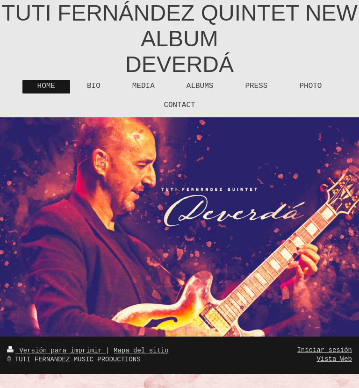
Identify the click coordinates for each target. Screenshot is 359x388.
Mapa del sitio (141, 350)
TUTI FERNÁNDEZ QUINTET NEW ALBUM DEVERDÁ (179, 38)
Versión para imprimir (56, 350)
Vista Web (334, 359)
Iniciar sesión (324, 350)
